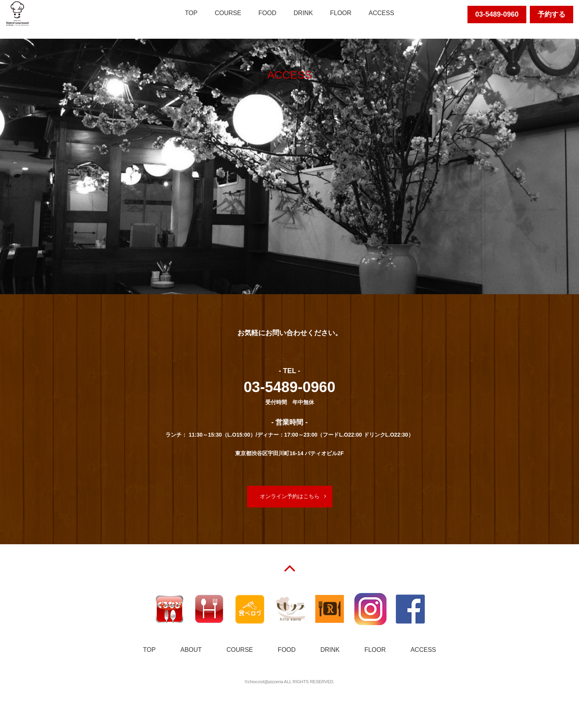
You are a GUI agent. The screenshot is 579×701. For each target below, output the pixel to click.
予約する (551, 14)
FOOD (267, 13)
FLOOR (340, 13)
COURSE (228, 13)
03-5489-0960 (497, 14)
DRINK (303, 13)
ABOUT (191, 649)
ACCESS (381, 13)
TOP (191, 13)
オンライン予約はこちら (290, 496)
